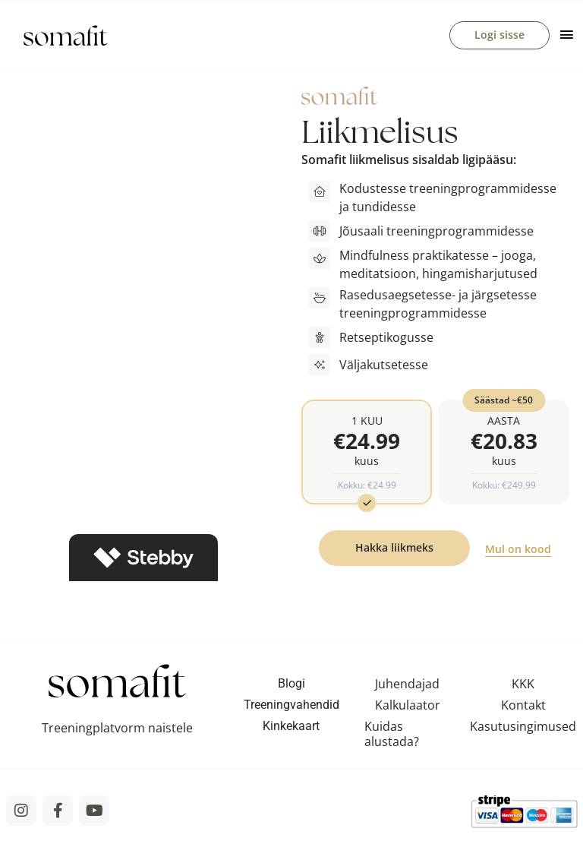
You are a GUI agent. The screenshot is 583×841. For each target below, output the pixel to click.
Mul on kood (518, 552)
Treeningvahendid (291, 707)
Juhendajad (407, 686)
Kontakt (523, 708)
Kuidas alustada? (391, 737)
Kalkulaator (407, 708)
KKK (523, 686)
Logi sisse (499, 35)
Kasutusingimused (523, 729)
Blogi (291, 686)
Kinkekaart (291, 729)
